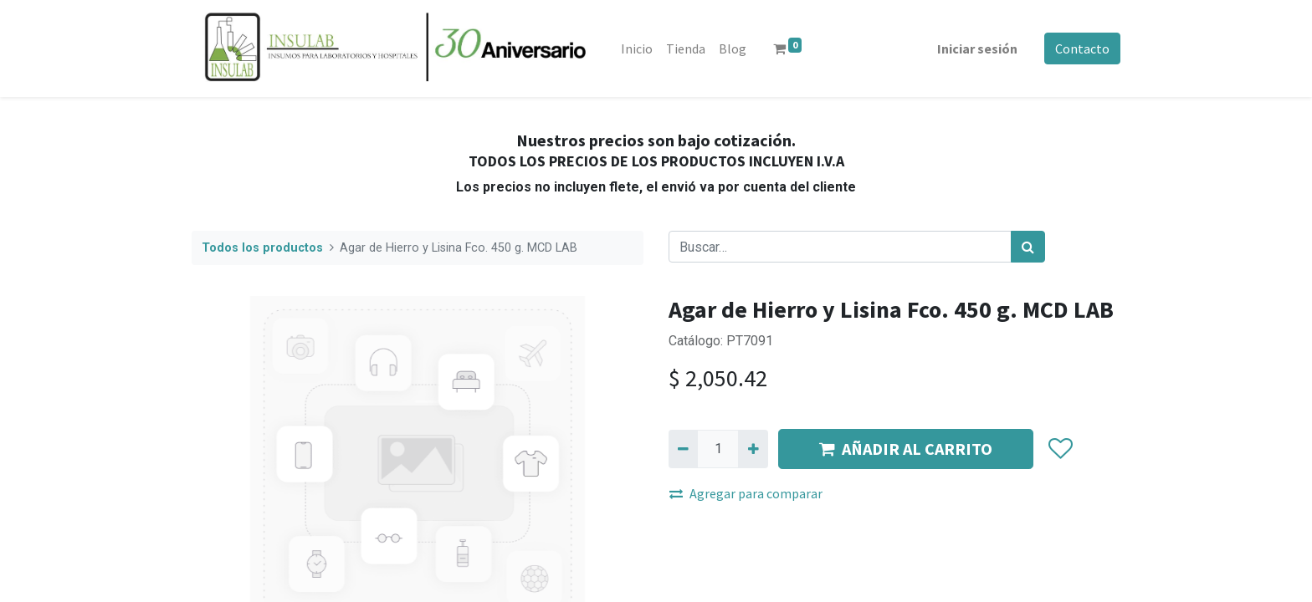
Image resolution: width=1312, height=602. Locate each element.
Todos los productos (262, 248)
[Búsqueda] (1028, 247)
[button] (1060, 449)
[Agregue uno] (752, 449)
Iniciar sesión (977, 48)
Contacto (1082, 48)
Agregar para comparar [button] (746, 493)
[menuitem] (636, 48)
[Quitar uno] (683, 449)
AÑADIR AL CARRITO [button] (905, 448)
